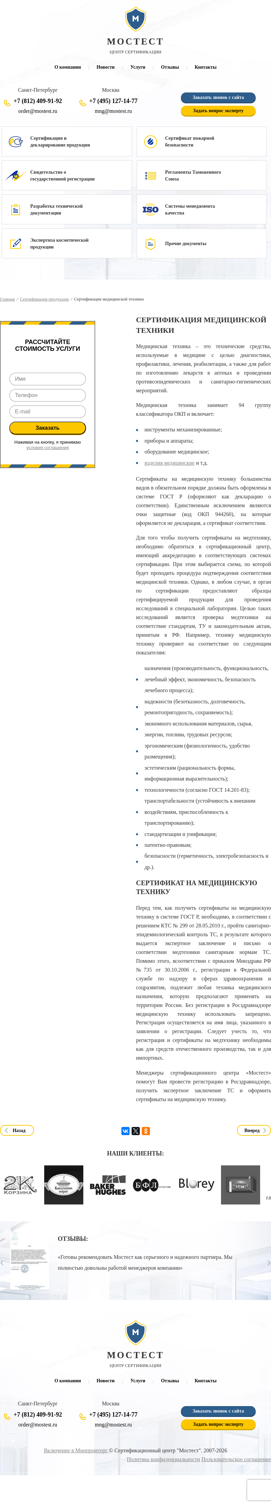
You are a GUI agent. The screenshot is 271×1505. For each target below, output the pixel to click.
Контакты (205, 67)
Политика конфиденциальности (163, 1459)
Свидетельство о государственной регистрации (62, 176)
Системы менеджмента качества (190, 210)
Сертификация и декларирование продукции (60, 142)
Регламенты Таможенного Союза (193, 176)
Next (269, 1262)
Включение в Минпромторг (76, 1450)
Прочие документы (185, 243)
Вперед (252, 1130)
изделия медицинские (169, 463)
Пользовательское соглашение (236, 1459)
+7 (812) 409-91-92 (38, 101)
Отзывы (170, 67)
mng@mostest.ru (113, 111)
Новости (106, 67)
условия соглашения (48, 447)
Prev (1, 1262)
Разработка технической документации (56, 210)
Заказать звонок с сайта (218, 97)
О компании (67, 67)
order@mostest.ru (37, 111)
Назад (19, 1130)
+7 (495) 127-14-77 (113, 101)
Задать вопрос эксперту (218, 110)
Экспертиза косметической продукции (59, 244)
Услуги (137, 67)
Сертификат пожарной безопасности (189, 142)
